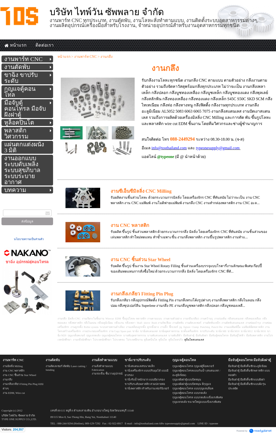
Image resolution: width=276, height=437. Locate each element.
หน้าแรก (64, 57)
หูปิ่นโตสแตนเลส (194, 339)
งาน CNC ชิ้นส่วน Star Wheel (140, 259)
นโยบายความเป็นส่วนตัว (28, 239)
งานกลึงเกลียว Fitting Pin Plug (142, 293)
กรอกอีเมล (11, 206)
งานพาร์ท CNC (85, 57)
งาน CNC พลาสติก (130, 225)
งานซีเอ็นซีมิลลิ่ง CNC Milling (141, 191)
